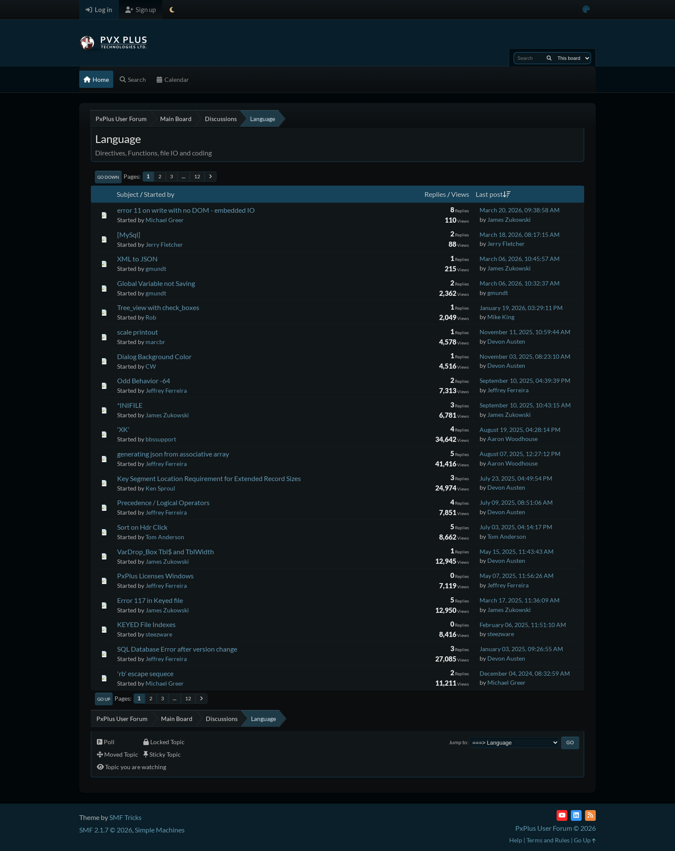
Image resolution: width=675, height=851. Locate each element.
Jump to (458, 742)
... (184, 176)
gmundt (156, 268)
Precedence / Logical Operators (163, 502)
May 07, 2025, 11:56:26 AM (517, 575)
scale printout (137, 332)
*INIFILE (129, 405)
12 (197, 176)
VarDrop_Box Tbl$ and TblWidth (165, 551)
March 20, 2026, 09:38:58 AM (520, 210)
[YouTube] (562, 815)
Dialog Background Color (154, 356)
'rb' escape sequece (145, 673)
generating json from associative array (173, 454)
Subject (128, 194)
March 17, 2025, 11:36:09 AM (520, 600)
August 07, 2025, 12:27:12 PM (520, 453)
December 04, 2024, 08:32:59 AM (525, 673)
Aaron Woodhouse (512, 438)
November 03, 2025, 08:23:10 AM (525, 356)
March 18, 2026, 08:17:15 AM (520, 234)
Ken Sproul (160, 488)
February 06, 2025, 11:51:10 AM (523, 624)
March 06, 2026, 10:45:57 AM (520, 258)
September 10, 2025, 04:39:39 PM (525, 380)
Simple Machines (160, 830)
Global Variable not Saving (156, 283)
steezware (159, 634)
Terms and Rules (548, 840)
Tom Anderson (165, 536)
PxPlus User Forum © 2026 (555, 828)
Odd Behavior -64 (143, 380)
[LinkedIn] (576, 815)
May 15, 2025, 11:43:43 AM (517, 551)
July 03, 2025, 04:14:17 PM (516, 527)
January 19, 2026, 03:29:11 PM (521, 307)
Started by (159, 194)
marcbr (155, 341)
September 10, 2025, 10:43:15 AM (525, 405)
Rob (151, 317)
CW (151, 366)
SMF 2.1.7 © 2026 (105, 830)
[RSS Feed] (590, 815)
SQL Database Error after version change (177, 649)
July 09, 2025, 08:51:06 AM (516, 502)
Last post (493, 194)
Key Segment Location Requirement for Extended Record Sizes (209, 478)
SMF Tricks (125, 817)
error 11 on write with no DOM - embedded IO (186, 210)
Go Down (108, 177)
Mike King (500, 316)
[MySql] (128, 234)
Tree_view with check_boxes (158, 307)
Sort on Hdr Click (142, 527)
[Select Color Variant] (586, 9)
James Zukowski (509, 219)
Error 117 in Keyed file (150, 600)
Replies (435, 194)
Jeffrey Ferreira (166, 390)
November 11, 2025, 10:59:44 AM (525, 331)
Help (515, 840)
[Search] (549, 58)
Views (460, 194)
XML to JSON (137, 259)
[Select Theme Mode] (172, 9)
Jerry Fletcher (164, 244)
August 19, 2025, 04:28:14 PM (520, 429)
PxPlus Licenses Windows (155, 575)
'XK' (123, 429)
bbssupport (161, 439)
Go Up (103, 699)
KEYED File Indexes (146, 624)
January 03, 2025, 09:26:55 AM (521, 648)
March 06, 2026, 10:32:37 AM (520, 283)
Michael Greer (165, 220)
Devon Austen (506, 341)
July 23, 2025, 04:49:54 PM (516, 478)
